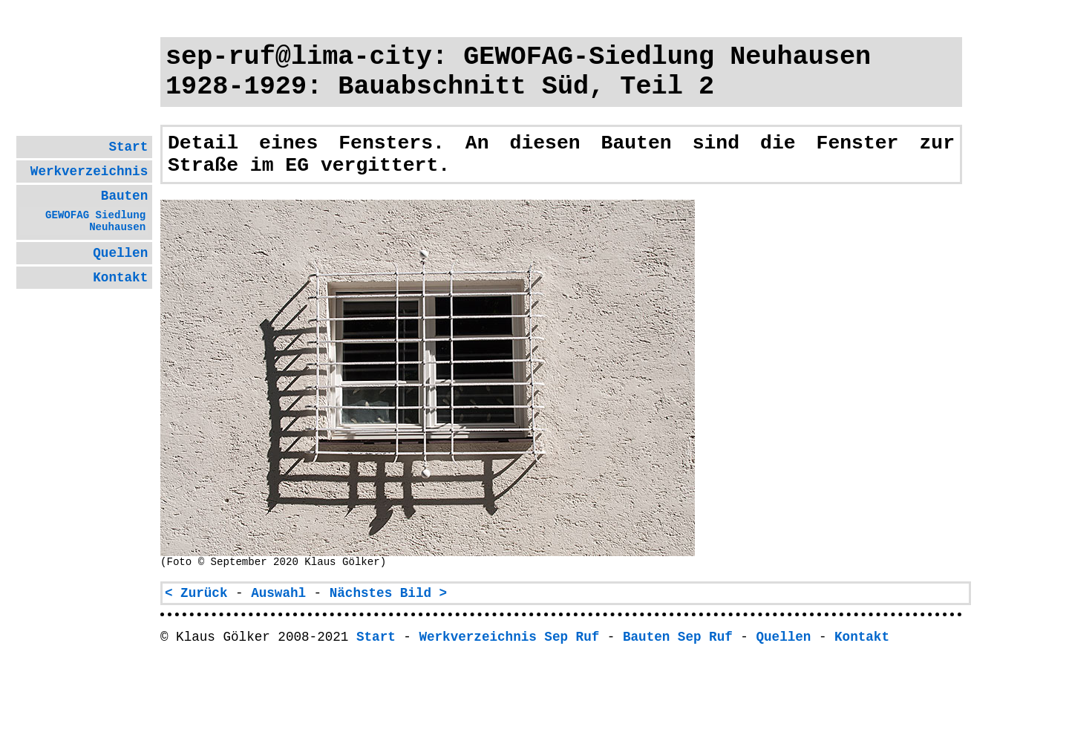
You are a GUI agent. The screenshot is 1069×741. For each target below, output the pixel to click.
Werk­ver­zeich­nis (89, 171)
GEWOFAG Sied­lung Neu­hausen (95, 221)
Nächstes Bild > (388, 593)
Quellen (120, 253)
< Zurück (196, 593)
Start (128, 147)
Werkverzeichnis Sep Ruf (509, 637)
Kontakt (120, 277)
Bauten (124, 196)
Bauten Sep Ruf (678, 637)
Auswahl (278, 593)
